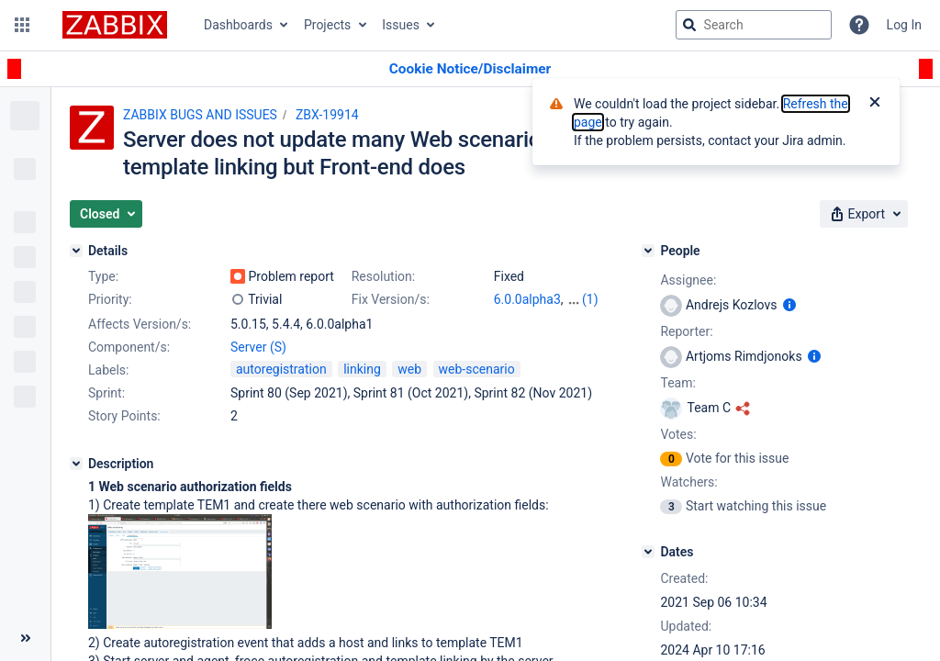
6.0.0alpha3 (527, 299)
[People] (648, 250)
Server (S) (258, 347)
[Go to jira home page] (114, 24)
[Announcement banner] (470, 69)
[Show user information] (789, 304)
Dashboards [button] (238, 24)
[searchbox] (754, 24)
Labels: (108, 370)
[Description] (76, 463)
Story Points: (124, 416)
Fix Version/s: (391, 299)
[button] (22, 24)
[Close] (875, 104)
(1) (590, 299)
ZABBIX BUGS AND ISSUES (200, 114)
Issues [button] (401, 24)
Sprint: (106, 393)
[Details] (76, 250)
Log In (904, 24)
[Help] (859, 24)
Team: (677, 382)
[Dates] (648, 551)
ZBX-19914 (327, 114)
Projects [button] (327, 24)
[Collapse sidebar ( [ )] (25, 638)
